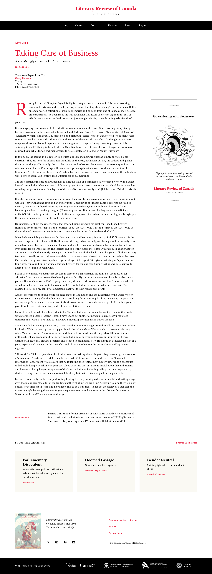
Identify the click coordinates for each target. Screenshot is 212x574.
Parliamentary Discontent (36, 466)
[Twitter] (48, 546)
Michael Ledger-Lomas (96, 475)
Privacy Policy (116, 537)
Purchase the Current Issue (123, 524)
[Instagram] (57, 546)
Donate (112, 29)
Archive (112, 530)
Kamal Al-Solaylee (156, 478)
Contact (95, 29)
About (78, 29)
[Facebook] (65, 546)
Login (142, 29)
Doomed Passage (101, 464)
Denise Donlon (22, 71)
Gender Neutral (162, 464)
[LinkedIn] (73, 546)
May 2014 (22, 47)
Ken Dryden (29, 486)
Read (127, 29)
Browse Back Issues (186, 447)
